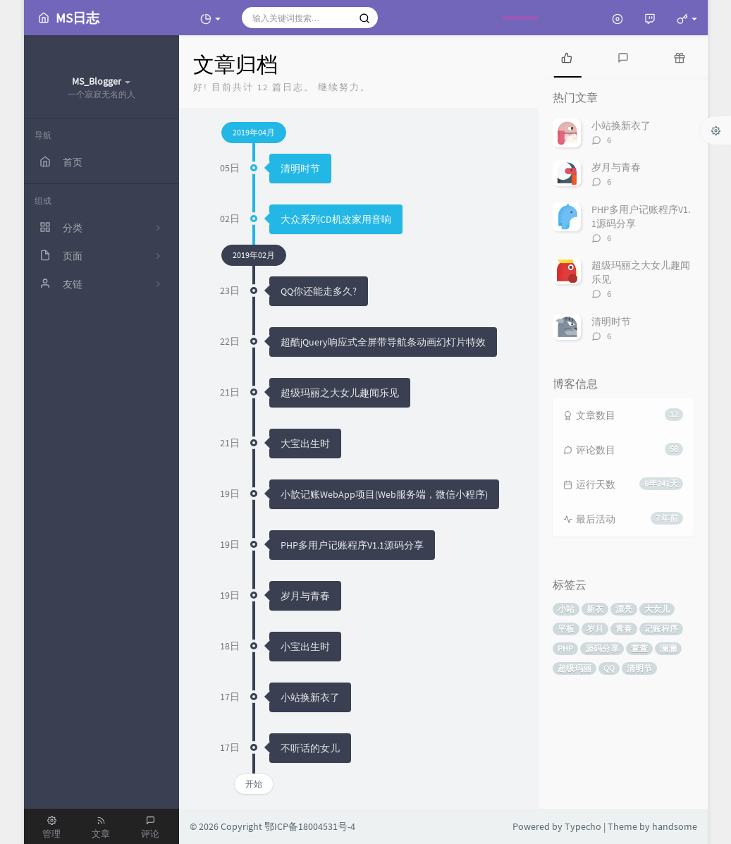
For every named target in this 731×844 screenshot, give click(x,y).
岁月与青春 (305, 595)
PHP (565, 648)
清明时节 (300, 168)
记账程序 (661, 628)
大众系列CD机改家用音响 (336, 219)
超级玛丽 (574, 668)
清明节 (639, 668)
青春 (623, 628)
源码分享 (602, 648)
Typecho (583, 826)
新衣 (594, 609)
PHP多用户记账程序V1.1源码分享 (352, 545)
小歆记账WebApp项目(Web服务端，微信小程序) (384, 494)
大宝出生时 (305, 443)
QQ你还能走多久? (319, 291)
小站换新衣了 (310, 697)
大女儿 (657, 609)
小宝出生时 (305, 646)
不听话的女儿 (310, 748)
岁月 (594, 628)
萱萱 (639, 648)
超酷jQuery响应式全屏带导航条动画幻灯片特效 (383, 342)
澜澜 (668, 648)
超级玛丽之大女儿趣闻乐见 (340, 392)
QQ (609, 668)
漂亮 (623, 609)
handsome (674, 826)
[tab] (567, 56)
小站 (566, 609)
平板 (566, 628)
